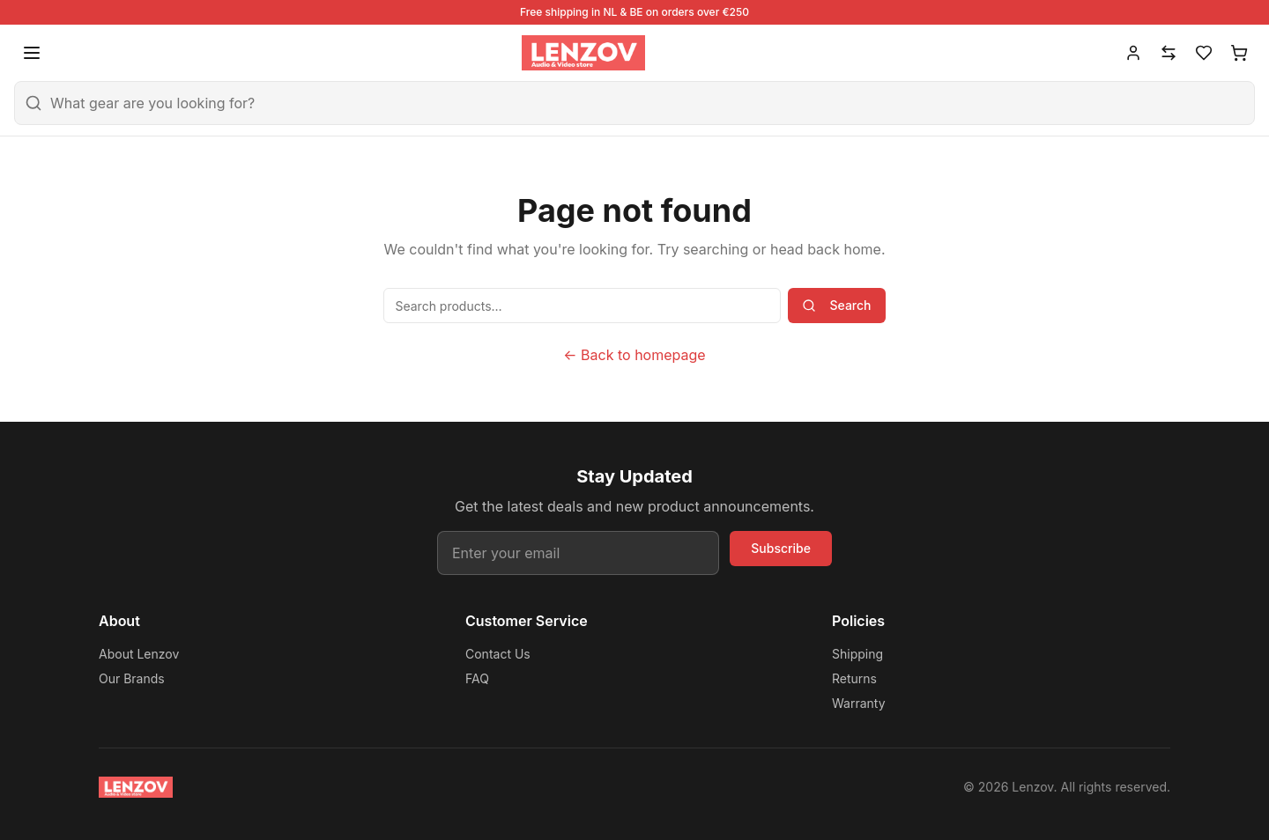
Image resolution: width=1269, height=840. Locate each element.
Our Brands (132, 678)
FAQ (477, 678)
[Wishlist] (1204, 53)
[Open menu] (31, 52)
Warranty (859, 703)
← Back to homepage (634, 355)
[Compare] (1168, 53)
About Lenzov (139, 653)
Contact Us (498, 653)
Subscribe (781, 548)
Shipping (857, 653)
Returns (854, 678)
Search (837, 305)
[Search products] (581, 305)
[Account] (1133, 53)
